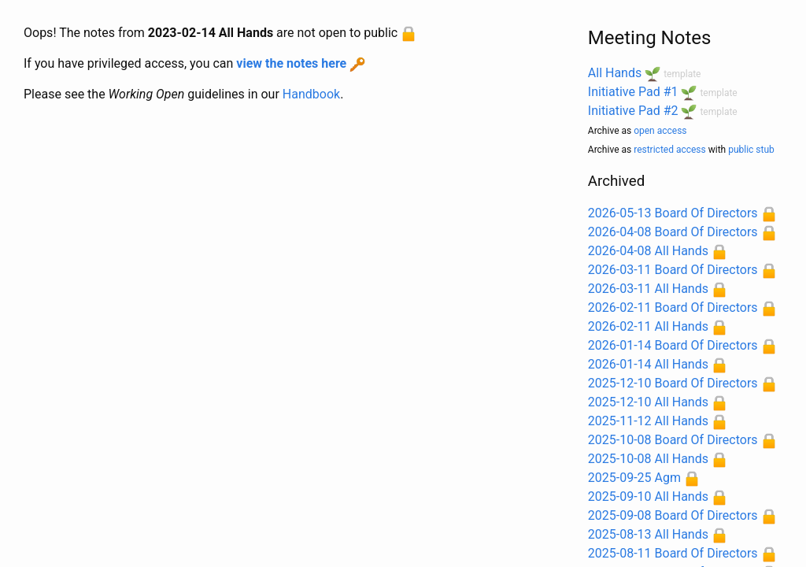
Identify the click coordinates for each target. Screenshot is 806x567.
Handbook (311, 94)
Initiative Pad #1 (633, 91)
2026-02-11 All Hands (648, 326)
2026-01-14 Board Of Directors (673, 345)
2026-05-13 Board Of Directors (673, 213)
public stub (751, 149)
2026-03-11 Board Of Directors (673, 269)
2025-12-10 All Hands (648, 402)
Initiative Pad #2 (633, 110)
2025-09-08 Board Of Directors (673, 515)
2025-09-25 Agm (634, 477)
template (682, 74)
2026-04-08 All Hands (648, 250)
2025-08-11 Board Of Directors (673, 553)
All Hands (614, 72)
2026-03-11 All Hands (648, 288)
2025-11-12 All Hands (648, 420)
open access (660, 130)
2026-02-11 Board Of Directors (673, 307)
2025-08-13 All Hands (648, 534)
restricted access (670, 149)
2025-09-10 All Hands (648, 496)
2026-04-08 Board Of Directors (673, 231)
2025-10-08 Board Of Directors (673, 439)
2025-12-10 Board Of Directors (673, 383)
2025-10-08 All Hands (648, 458)
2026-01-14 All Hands (648, 364)
